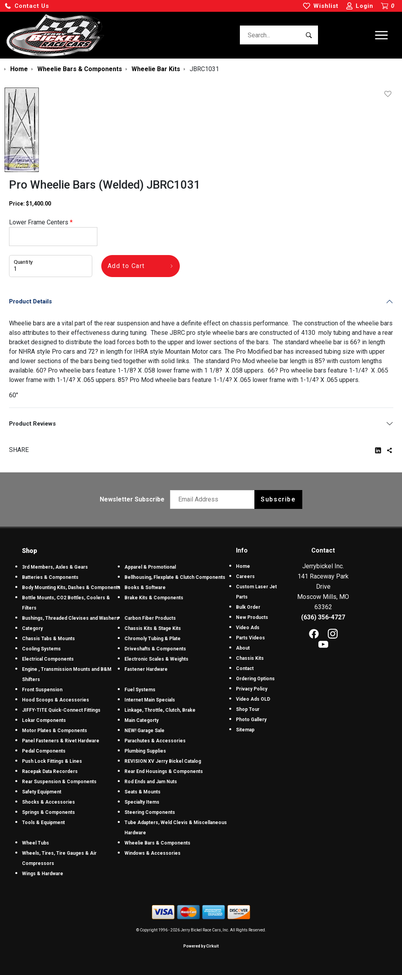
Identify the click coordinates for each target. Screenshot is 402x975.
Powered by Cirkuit (201, 946)
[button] (26, 6)
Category (32, 628)
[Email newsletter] (214, 499)
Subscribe (278, 499)
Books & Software (145, 587)
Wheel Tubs (35, 843)
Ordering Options (255, 678)
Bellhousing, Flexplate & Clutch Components (174, 577)
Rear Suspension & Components (59, 781)
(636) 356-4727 (323, 617)
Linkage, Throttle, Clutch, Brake (160, 710)
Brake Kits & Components (153, 597)
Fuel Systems (139, 689)
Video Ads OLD (253, 699)
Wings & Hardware (42, 873)
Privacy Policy (251, 689)
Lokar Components (44, 720)
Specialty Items (141, 802)
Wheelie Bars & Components (157, 843)
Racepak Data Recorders (50, 771)
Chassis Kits (250, 658)
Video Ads (247, 627)
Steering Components (149, 812)
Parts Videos (250, 638)
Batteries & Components (50, 577)
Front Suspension (42, 689)
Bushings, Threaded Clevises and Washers (70, 618)
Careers (245, 576)
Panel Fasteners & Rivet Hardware (60, 741)
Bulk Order (248, 607)
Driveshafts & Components (155, 649)
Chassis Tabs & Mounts (48, 638)
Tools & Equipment (43, 822)
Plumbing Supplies (145, 751)
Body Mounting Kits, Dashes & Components (71, 587)
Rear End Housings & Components (163, 771)
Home (243, 566)
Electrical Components (48, 659)
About (243, 648)
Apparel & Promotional (150, 567)
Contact (245, 668)
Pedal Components (44, 751)
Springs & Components (48, 812)
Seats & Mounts (142, 792)
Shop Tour (247, 709)
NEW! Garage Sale (144, 730)
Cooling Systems (41, 649)
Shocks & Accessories (48, 802)
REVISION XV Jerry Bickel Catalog (162, 761)
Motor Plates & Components (54, 730)
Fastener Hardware (146, 669)
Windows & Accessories (152, 853)
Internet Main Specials (149, 700)
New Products (252, 617)
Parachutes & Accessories (155, 741)
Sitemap (245, 730)
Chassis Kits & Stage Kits (152, 628)
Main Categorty (141, 720)
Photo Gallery (251, 719)
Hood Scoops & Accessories (55, 700)
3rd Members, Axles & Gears (55, 567)
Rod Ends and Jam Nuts (150, 781)
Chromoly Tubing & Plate (152, 638)
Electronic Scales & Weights (156, 659)
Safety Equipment (41, 792)
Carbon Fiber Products (150, 618)
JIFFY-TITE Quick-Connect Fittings (61, 710)
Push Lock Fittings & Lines (52, 761)
